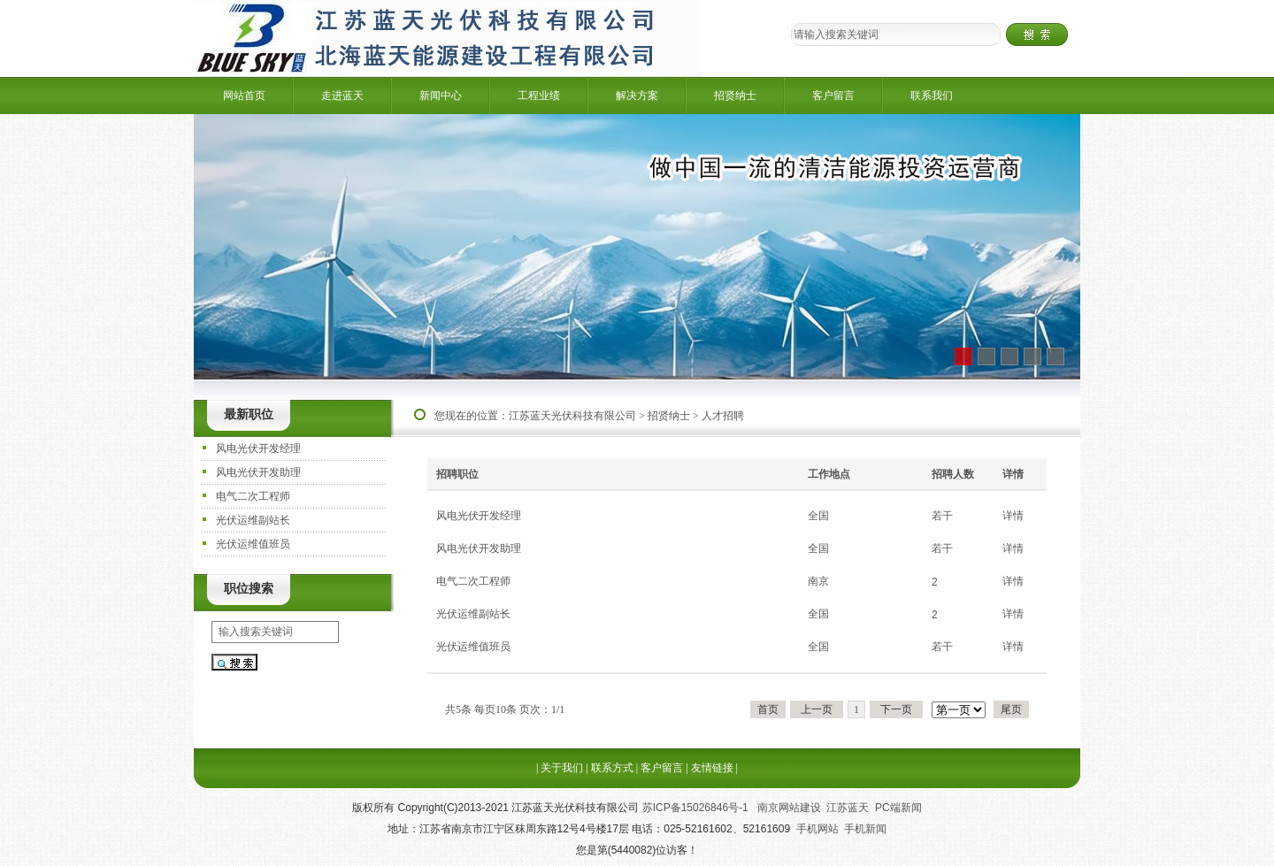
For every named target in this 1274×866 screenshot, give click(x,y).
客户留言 (833, 95)
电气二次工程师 (253, 496)
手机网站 (817, 829)
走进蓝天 (342, 95)
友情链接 (712, 768)
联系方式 (612, 768)
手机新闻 (865, 829)
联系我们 (931, 95)
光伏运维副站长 (253, 520)
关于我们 (562, 768)
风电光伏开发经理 (258, 448)
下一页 (896, 709)
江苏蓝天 (847, 807)
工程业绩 (539, 95)
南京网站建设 (789, 807)
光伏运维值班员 (253, 544)
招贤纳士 (735, 95)
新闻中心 (440, 95)
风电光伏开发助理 (258, 472)
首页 (768, 709)
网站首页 (244, 95)
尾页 (1011, 709)
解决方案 (637, 95)
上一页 (817, 709)
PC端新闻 (898, 807)
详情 (1013, 516)
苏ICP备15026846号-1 (696, 807)
